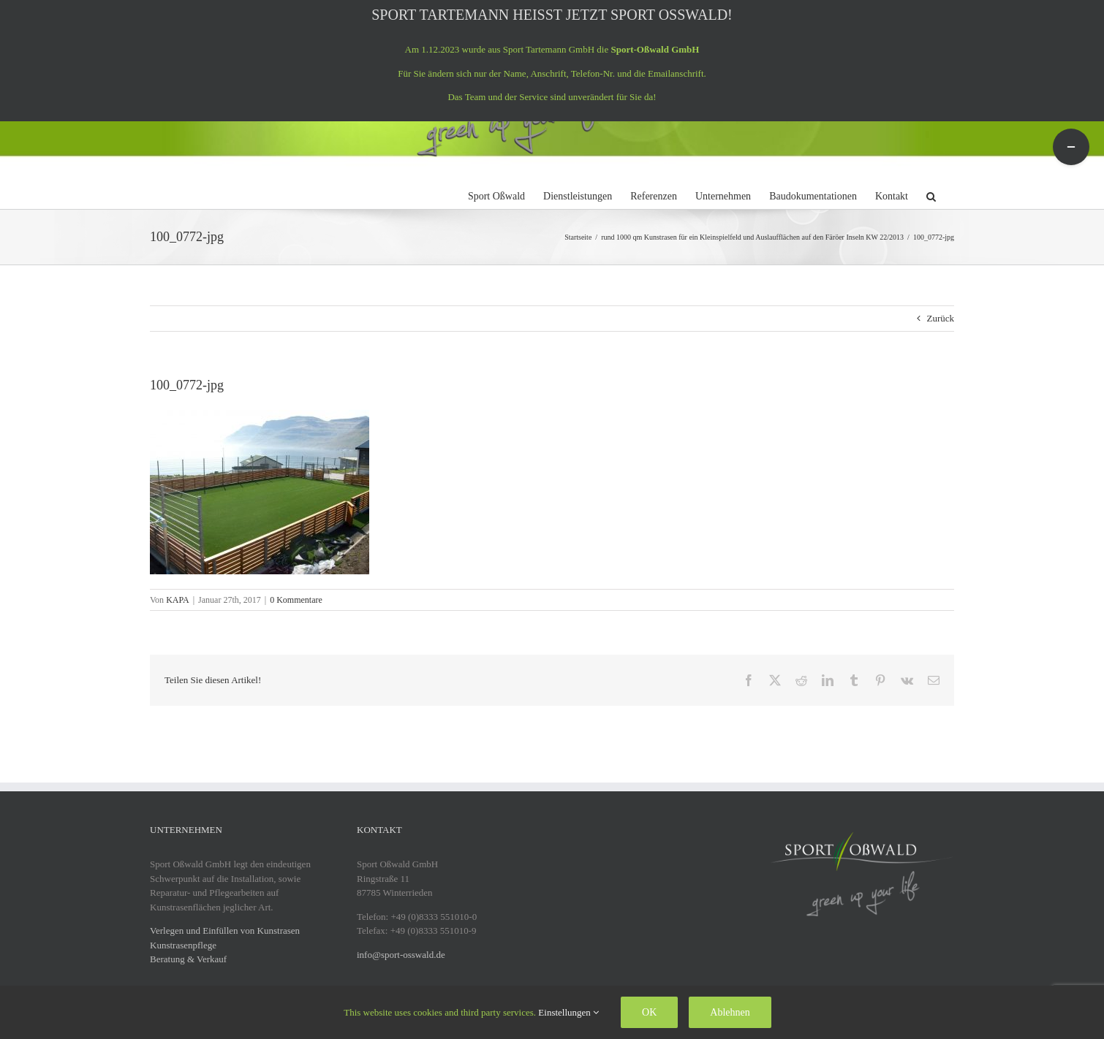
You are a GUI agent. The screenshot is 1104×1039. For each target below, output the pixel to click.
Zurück (940, 318)
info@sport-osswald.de (401, 954)
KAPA (177, 600)
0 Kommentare (296, 600)
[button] (931, 194)
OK (649, 1012)
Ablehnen (729, 1012)
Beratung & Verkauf (188, 959)
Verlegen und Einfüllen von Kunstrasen (225, 930)
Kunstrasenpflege (183, 945)
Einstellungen (568, 1012)
